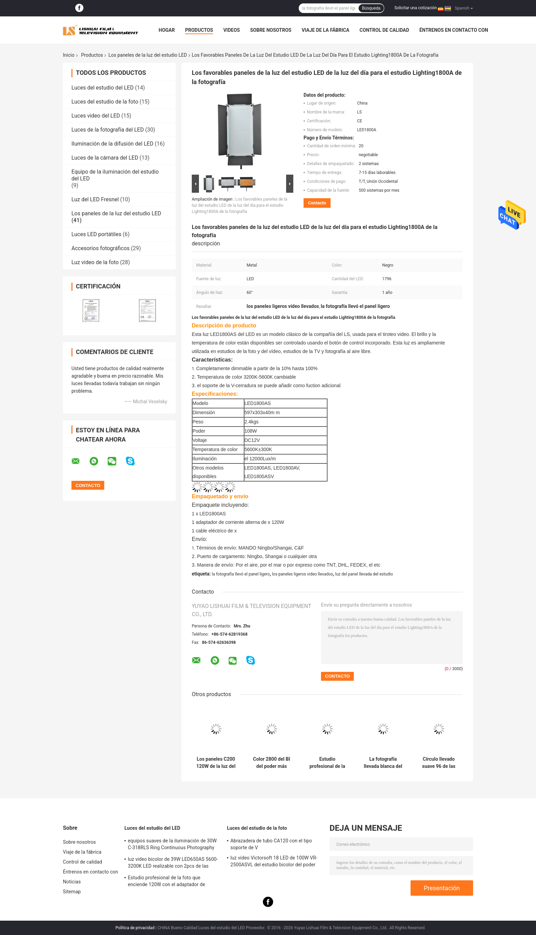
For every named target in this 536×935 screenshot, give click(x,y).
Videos (231, 30)
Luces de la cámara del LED (104, 157)
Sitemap (72, 891)
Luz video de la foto (95, 262)
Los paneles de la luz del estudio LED (147, 55)
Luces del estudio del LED (102, 87)
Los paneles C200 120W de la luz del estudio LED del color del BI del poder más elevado (216, 762)
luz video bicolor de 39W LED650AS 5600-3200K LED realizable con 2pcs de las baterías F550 (173, 863)
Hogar (167, 30)
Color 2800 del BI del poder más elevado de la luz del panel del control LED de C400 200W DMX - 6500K (272, 762)
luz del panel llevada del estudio (364, 574)
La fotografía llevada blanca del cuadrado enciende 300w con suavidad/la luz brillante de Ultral (383, 762)
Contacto (317, 202)
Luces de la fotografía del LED (107, 129)
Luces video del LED (95, 115)
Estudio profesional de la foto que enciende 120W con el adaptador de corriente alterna (327, 762)
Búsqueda (371, 8)
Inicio (69, 55)
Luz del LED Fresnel (95, 199)
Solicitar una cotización (415, 7)
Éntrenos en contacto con (453, 30)
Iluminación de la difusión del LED (112, 143)
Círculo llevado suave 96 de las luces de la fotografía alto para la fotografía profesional (438, 762)
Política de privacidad (135, 927)
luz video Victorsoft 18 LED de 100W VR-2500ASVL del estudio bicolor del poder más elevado (273, 862)
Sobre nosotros (271, 30)
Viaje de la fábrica (325, 30)
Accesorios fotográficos (100, 248)
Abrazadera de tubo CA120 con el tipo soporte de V (271, 844)
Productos (199, 30)
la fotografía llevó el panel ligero (241, 574)
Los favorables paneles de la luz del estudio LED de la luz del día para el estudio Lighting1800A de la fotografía (239, 205)
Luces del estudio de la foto (104, 101)
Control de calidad (384, 30)
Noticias (72, 881)
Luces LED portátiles (96, 234)
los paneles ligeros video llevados (302, 574)
